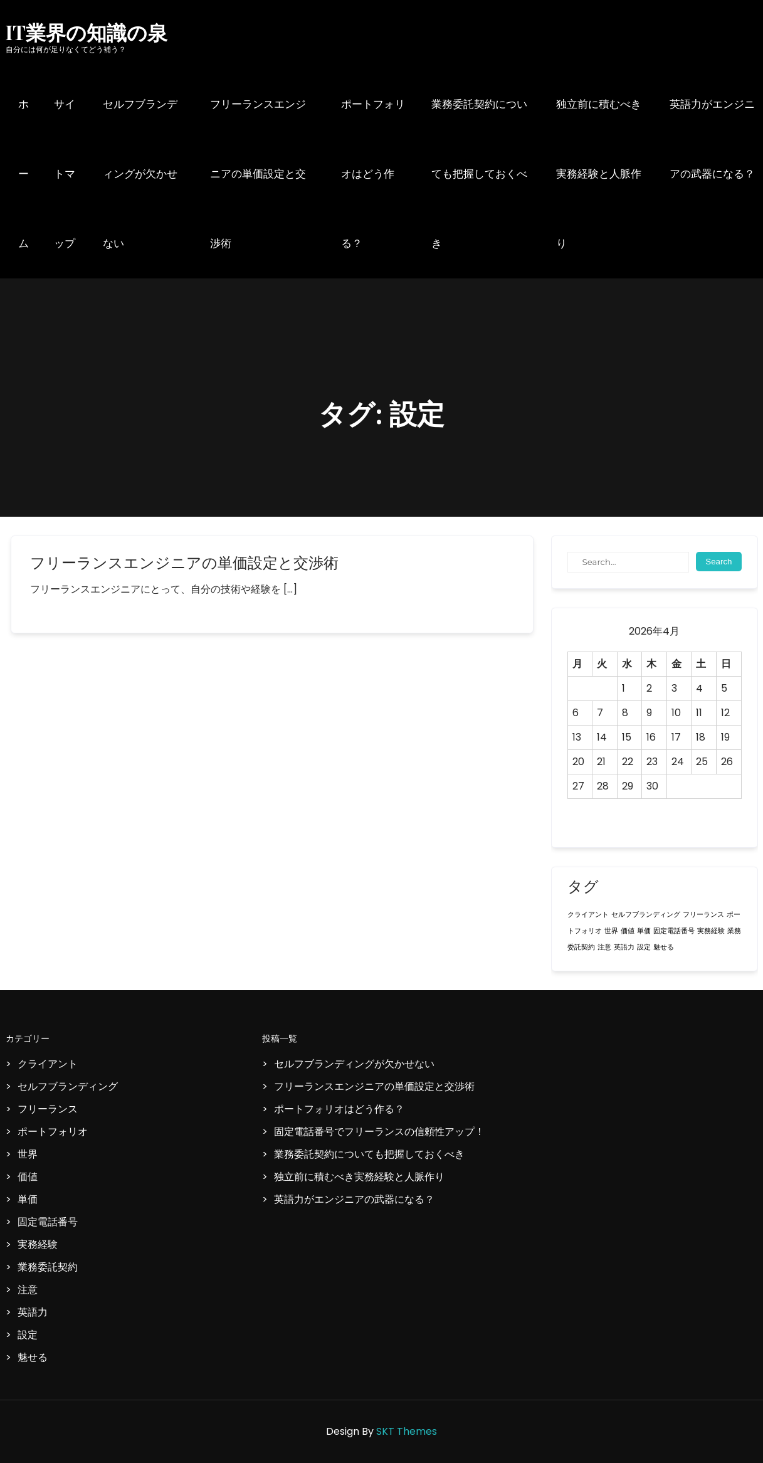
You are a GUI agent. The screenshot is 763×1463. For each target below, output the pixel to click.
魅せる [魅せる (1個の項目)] (663, 947)
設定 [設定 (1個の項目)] (644, 947)
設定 (28, 1335)
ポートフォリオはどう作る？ (373, 174)
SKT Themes (406, 1431)
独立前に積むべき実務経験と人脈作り (598, 174)
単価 (28, 1199)
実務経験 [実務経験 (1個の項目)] (711, 931)
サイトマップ (64, 174)
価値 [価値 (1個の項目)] (627, 931)
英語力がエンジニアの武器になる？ (712, 139)
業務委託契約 (48, 1267)
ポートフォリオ (53, 1131)
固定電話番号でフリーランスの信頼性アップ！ (379, 1131)
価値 (28, 1177)
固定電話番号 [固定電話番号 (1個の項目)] (674, 931)
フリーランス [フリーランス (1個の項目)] (703, 914)
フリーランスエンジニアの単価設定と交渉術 (258, 174)
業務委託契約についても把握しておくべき (479, 174)
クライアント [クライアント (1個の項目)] (588, 914)
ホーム (23, 174)
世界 (28, 1154)
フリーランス (48, 1109)
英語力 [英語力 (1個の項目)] (624, 947)
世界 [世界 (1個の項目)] (611, 931)
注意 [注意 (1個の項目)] (604, 947)
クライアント (48, 1064)
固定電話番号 (48, 1222)
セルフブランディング (68, 1086)
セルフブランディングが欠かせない (140, 174)
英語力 (33, 1312)
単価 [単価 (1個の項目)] (644, 931)
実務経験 (38, 1244)
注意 (28, 1289)
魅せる (33, 1357)
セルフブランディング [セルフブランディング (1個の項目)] (645, 914)
